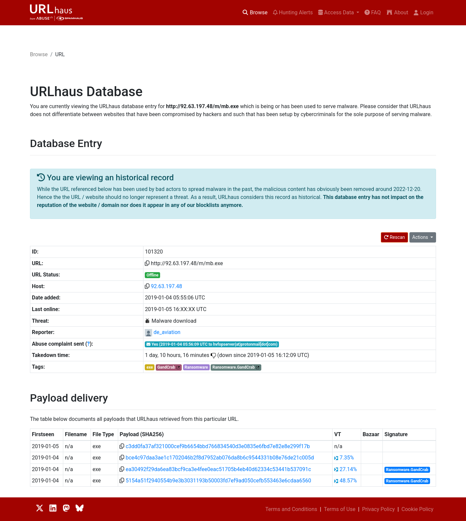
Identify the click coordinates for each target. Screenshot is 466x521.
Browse (255, 12)
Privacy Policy (378, 509)
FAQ (372, 12)
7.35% (347, 457)
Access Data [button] (336, 12)
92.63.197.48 (166, 286)
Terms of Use (339, 509)
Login (423, 12)
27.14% (348, 469)
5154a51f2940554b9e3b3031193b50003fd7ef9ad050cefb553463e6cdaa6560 (218, 480)
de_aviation (166, 332)
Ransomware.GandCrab (233, 367)
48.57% (348, 480)
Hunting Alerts (293, 12)
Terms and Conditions (291, 509)
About (397, 12)
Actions (420, 237)
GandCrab (166, 367)
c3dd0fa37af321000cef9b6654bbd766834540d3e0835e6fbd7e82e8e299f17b (217, 446)
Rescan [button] (394, 237)
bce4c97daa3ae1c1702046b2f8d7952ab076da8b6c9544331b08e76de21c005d (219, 457)
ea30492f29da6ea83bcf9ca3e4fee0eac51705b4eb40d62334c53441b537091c (218, 469)
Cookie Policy (417, 509)
